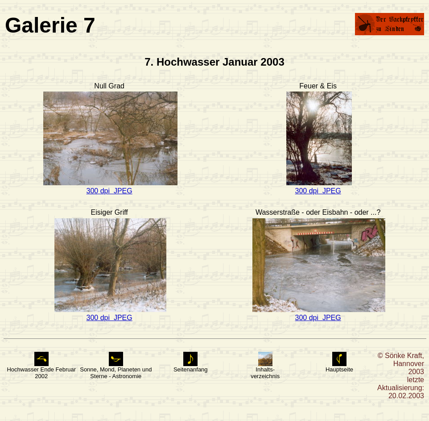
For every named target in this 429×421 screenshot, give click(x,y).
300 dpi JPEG (109, 191)
